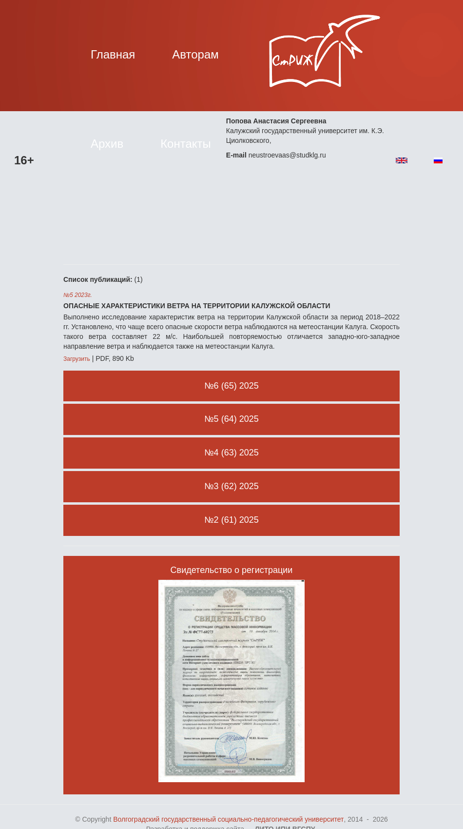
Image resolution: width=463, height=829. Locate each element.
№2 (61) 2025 (231, 520)
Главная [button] (113, 54)
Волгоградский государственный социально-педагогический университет (228, 819)
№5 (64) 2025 (231, 419)
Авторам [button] (195, 54)
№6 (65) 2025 (231, 386)
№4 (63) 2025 (231, 452)
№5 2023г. (77, 295)
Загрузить (76, 358)
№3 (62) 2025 (231, 486)
